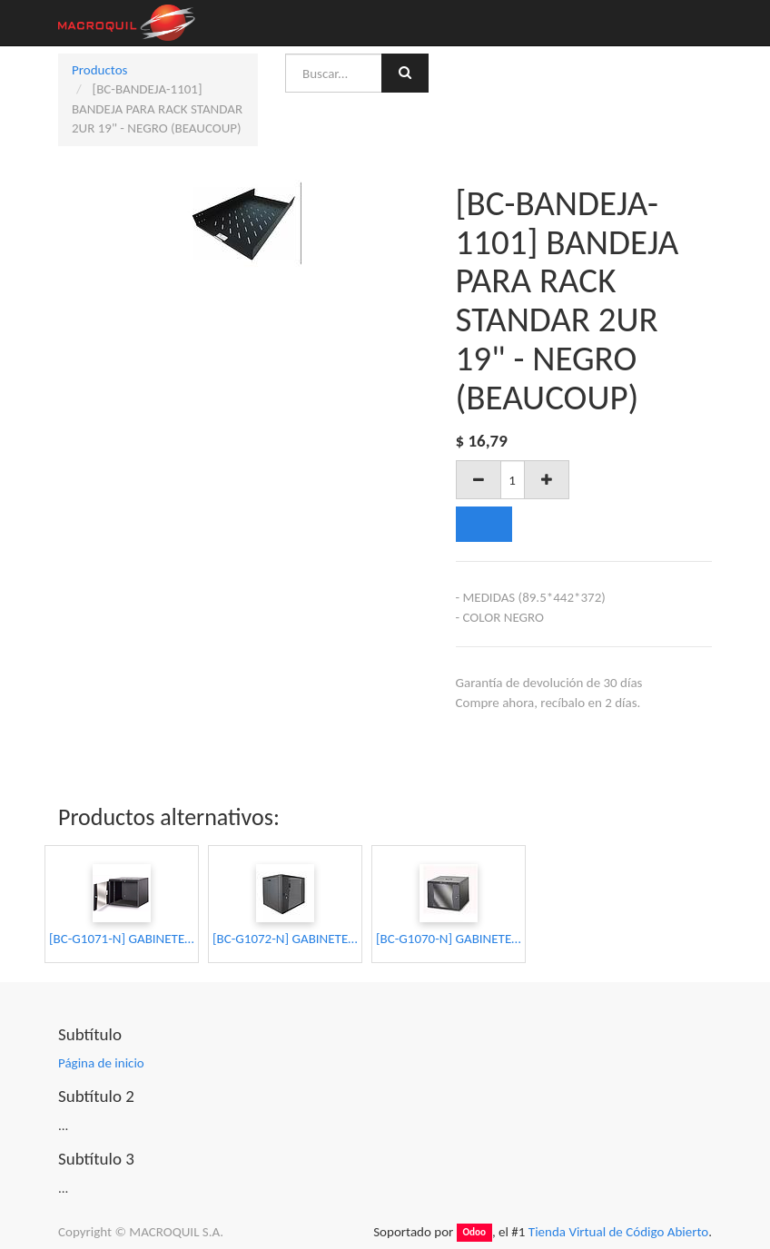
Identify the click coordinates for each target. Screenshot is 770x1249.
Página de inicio (101, 1063)
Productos (99, 70)
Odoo (474, 1232)
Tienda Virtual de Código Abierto (618, 1232)
